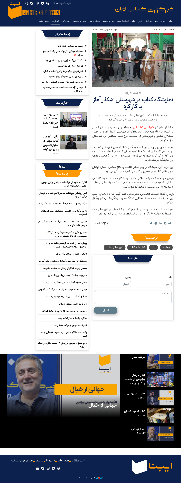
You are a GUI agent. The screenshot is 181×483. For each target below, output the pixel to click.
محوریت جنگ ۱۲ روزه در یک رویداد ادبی (67, 275)
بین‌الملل (148, 21)
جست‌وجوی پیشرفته (22, 461)
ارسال (106, 310)
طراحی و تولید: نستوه (90, 477)
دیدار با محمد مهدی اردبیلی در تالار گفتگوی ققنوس (62, 289)
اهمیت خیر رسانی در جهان (135, 395)
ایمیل (128, 277)
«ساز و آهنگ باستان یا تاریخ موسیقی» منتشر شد (64, 297)
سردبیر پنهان (138, 357)
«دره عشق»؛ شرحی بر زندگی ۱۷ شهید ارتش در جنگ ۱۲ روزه (62, 345)
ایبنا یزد (166, 247)
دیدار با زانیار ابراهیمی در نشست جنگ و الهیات (135, 379)
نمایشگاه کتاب (137, 247)
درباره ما (50, 461)
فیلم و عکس (43, 21)
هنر (156, 21)
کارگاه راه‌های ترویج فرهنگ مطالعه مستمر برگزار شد (63, 204)
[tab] (62, 166)
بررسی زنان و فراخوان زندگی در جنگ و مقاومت (65, 268)
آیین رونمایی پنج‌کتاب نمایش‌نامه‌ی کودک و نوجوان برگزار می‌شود (63, 195)
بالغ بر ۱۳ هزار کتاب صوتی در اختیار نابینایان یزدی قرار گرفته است (51, 145)
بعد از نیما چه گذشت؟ (138, 431)
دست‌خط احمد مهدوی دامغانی (72, 304)
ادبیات (163, 21)
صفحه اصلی (169, 29)
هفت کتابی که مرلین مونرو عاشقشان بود (64, 60)
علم (133, 21)
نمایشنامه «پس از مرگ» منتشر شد (70, 325)
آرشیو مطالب (78, 461)
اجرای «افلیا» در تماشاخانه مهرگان (71, 254)
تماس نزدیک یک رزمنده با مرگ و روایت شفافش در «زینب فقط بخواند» (62, 223)
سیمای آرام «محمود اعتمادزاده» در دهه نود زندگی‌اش (63, 89)
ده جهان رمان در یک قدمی (70, 66)
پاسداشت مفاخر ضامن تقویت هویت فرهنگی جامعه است (63, 334)
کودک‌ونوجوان (123, 21)
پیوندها (39, 461)
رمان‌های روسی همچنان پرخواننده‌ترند (65, 76)
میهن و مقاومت (79, 21)
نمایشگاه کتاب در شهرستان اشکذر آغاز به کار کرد (133, 103)
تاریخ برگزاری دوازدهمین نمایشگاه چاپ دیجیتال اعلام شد (64, 212)
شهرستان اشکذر (114, 247)
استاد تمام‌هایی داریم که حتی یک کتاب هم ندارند (63, 53)
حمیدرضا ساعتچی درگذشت (70, 46)
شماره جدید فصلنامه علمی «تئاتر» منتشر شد (65, 282)
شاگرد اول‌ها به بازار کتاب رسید (72, 318)
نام (170, 277)
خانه (170, 21)
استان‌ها (55, 21)
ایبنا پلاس (66, 21)
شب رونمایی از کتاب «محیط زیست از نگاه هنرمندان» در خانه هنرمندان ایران (67, 234)
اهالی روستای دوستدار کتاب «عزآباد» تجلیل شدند (50, 120)
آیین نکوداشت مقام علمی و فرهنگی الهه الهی (62, 82)
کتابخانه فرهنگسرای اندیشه (134, 413)
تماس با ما (63, 461)
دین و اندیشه (108, 21)
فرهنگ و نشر (94, 21)
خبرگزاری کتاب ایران (143, 127)
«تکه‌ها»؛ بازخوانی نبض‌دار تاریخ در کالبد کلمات (64, 311)
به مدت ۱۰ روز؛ (133, 92)
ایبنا (144, 9)
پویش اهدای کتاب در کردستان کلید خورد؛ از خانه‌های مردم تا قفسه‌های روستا (66, 245)
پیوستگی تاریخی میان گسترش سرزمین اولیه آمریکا (63, 261)
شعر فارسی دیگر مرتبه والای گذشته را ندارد (63, 71)
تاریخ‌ (140, 21)
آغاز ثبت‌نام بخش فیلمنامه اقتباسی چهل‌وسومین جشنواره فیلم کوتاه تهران (64, 184)
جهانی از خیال (102, 405)
